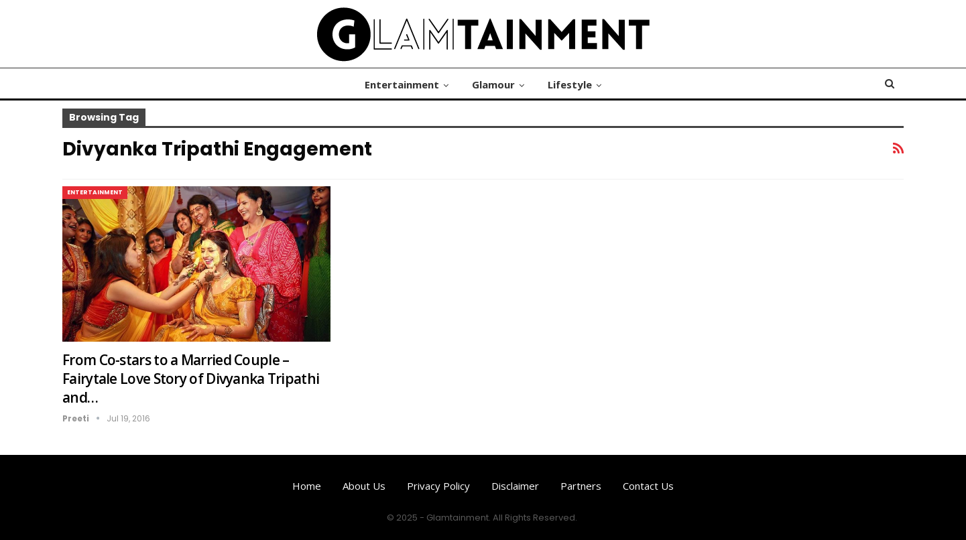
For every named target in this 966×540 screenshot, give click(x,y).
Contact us (648, 485)
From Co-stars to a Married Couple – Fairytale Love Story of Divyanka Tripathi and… (190, 378)
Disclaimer (515, 485)
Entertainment (402, 84)
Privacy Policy (438, 485)
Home (306, 485)
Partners (580, 485)
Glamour (493, 84)
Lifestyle (570, 84)
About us (364, 485)
